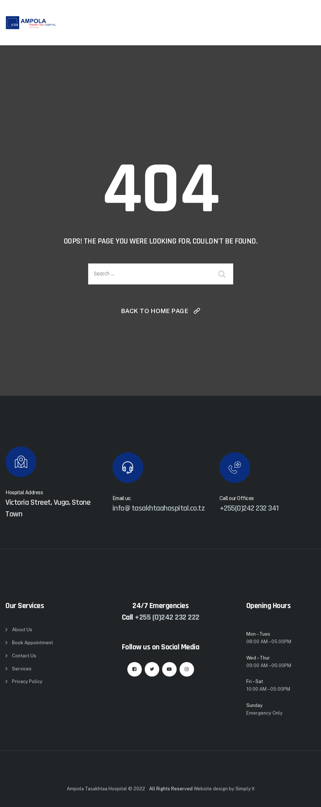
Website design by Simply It (224, 788)
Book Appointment (32, 642)
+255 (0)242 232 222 (167, 617)
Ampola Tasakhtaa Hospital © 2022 (106, 788)
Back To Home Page (155, 311)
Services (22, 668)
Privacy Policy (27, 681)
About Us (22, 629)
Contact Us (24, 655)
